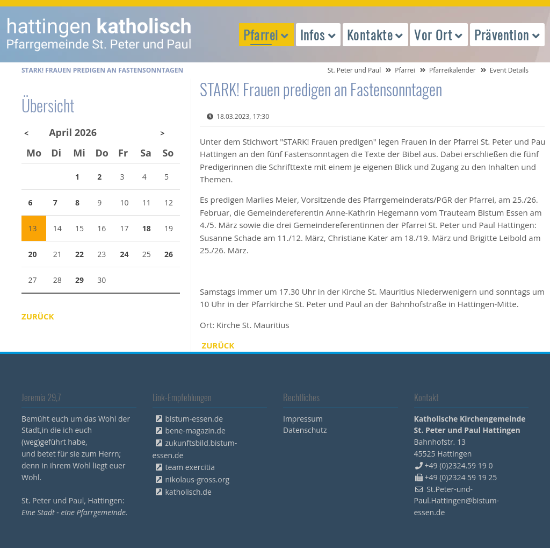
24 (124, 254)
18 (146, 228)
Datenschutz (305, 430)
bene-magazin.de (195, 430)
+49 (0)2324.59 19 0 (459, 465)
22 (79, 254)
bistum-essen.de (194, 419)
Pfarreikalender (452, 70)
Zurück (218, 345)
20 (32, 254)
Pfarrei (405, 70)
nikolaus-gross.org (197, 479)
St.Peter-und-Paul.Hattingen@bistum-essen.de (457, 501)
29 (79, 280)
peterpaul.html (99, 34)
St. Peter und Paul (354, 70)
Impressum (303, 419)
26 (168, 254)
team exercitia (190, 467)
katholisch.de (188, 492)
